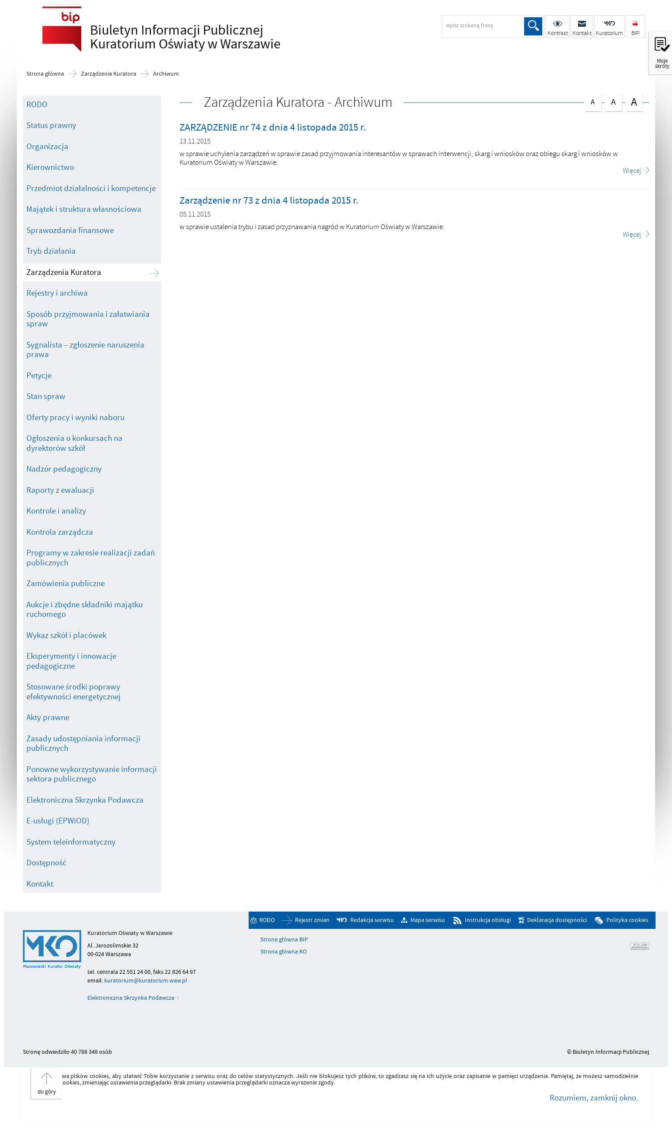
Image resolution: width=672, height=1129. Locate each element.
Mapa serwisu (427, 920)
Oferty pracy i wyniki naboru (75, 417)
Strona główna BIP (284, 940)
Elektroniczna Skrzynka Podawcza (85, 800)
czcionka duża (634, 102)
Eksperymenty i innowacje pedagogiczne (71, 661)
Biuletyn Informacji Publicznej (183, 37)
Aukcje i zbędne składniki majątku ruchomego (84, 610)
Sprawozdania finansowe (70, 230)
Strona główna (45, 74)
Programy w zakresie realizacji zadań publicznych (90, 558)
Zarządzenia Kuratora (108, 74)
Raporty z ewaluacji (60, 490)
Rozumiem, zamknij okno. (594, 1098)
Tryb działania (51, 251)
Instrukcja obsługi (488, 920)
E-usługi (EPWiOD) (58, 821)
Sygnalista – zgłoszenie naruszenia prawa (85, 350)
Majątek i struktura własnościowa (83, 209)
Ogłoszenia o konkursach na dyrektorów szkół (74, 443)
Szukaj (533, 26)
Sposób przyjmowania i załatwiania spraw (88, 319)
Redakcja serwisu (372, 920)
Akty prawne (47, 717)
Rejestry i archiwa (57, 293)
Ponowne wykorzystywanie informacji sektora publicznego (91, 774)
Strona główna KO (283, 952)
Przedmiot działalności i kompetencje (91, 188)
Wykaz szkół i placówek (66, 635)
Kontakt (39, 884)
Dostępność (46, 863)
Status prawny (51, 125)
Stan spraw (45, 396)
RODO (37, 104)
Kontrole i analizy (56, 511)
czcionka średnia (613, 101)
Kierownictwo (50, 167)
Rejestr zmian (312, 920)
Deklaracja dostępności (557, 920)
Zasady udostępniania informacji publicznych (83, 744)
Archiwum (166, 74)
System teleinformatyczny (70, 842)
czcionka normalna (593, 100)
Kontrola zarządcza (59, 532)
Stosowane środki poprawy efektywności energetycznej (73, 692)
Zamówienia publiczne (65, 583)
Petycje (38, 375)
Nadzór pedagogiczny (64, 469)
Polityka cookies (627, 920)
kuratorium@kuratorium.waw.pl (145, 980)
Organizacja (47, 146)
